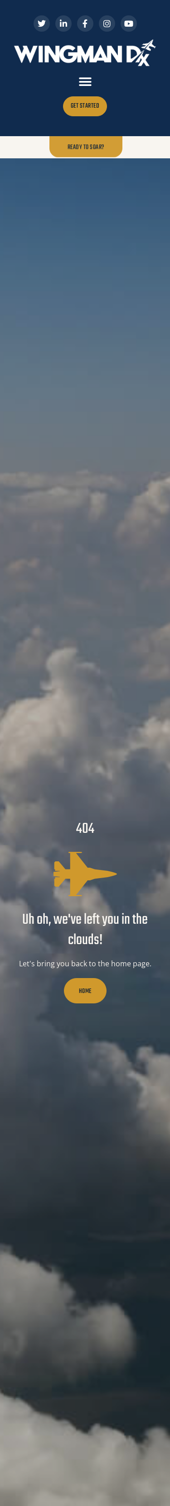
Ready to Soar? (86, 147)
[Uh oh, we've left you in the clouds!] (85, 874)
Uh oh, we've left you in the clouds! (85, 930)
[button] (85, 81)
